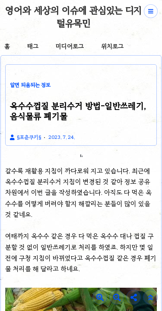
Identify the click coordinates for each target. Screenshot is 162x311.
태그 (32, 46)
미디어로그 (70, 46)
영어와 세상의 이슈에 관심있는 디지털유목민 (73, 17)
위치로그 (112, 46)
